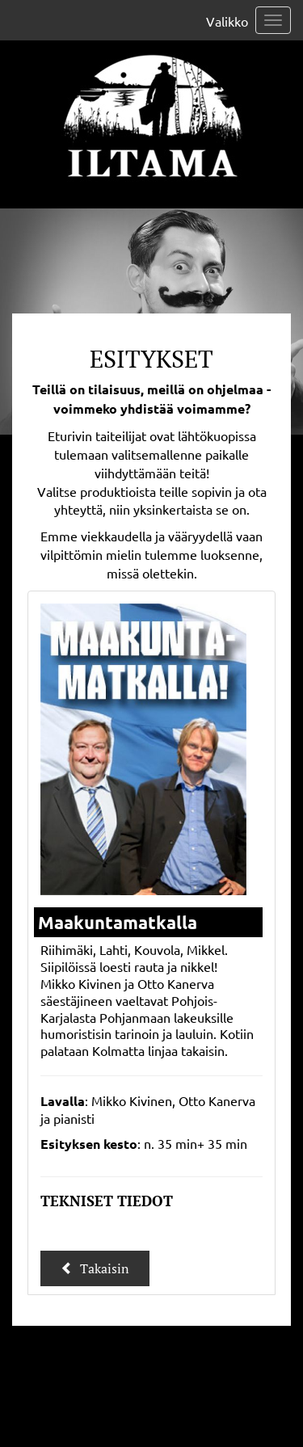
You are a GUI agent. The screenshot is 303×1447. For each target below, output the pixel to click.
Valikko (227, 21)
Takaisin (95, 1268)
